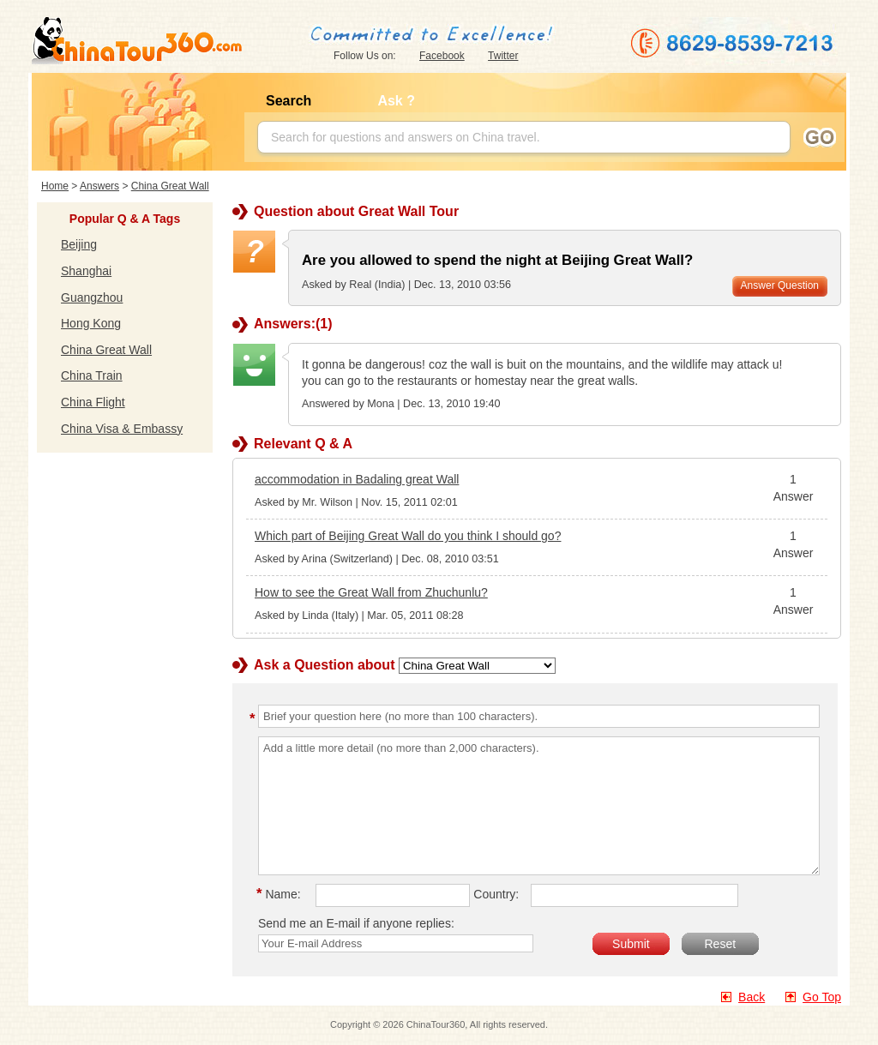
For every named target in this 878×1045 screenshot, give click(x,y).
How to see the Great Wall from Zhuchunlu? (371, 592)
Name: (281, 894)
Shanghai (86, 271)
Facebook (442, 56)
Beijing (79, 244)
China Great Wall (170, 186)
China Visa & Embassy (122, 428)
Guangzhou (92, 297)
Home (55, 186)
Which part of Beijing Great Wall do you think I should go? (408, 536)
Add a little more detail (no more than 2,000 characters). (539, 805)
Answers (99, 186)
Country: (496, 894)
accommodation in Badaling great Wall (357, 479)
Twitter (503, 56)
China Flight (93, 402)
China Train (92, 375)
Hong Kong (91, 323)
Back (751, 997)
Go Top (822, 997)
